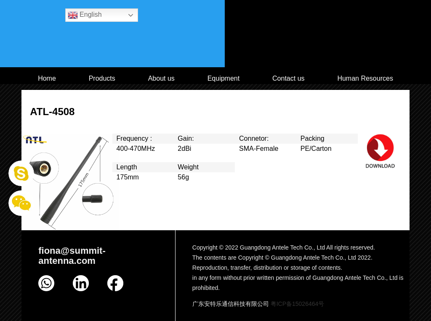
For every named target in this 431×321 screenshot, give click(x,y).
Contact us (288, 78)
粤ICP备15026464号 (298, 303)
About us (161, 78)
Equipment (224, 78)
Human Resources (365, 78)
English (85, 15)
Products (102, 78)
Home (47, 78)
